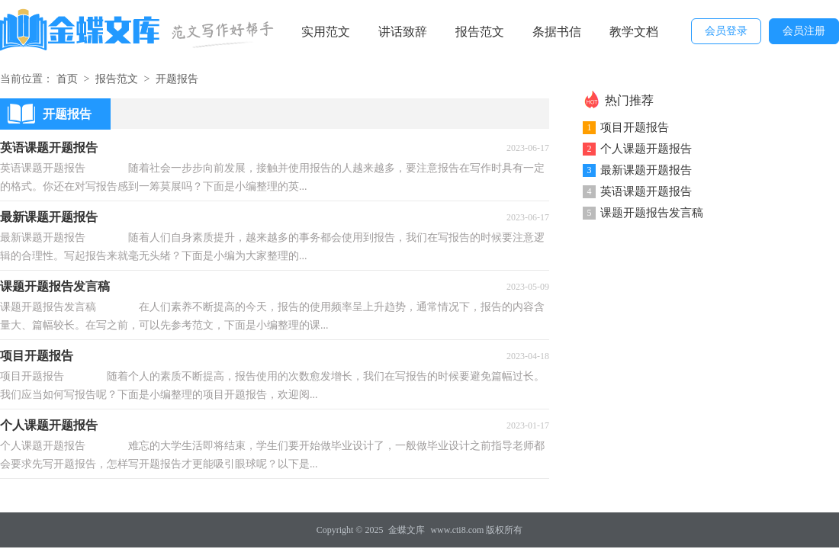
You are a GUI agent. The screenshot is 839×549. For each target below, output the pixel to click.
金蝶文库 (406, 530)
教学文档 (633, 31)
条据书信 (556, 31)
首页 (67, 79)
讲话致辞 (402, 31)
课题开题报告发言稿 (651, 213)
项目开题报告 (634, 127)
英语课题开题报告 (646, 191)
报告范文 (479, 31)
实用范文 (325, 31)
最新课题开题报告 (646, 170)
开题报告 (177, 79)
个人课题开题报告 (646, 149)
